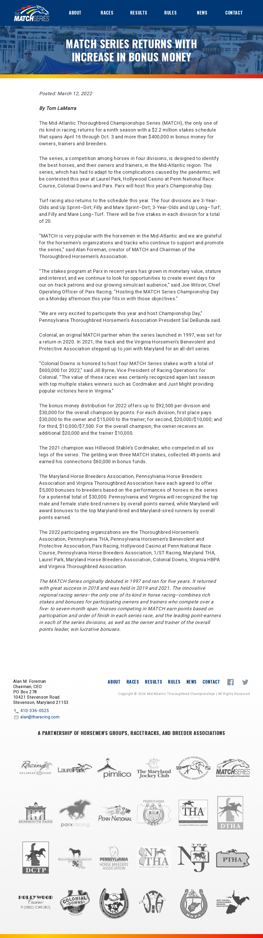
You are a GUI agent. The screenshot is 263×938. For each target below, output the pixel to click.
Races (107, 12)
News (202, 12)
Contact (234, 12)
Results (138, 12)
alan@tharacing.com (36, 717)
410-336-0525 (31, 711)
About (75, 12)
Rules (170, 12)
